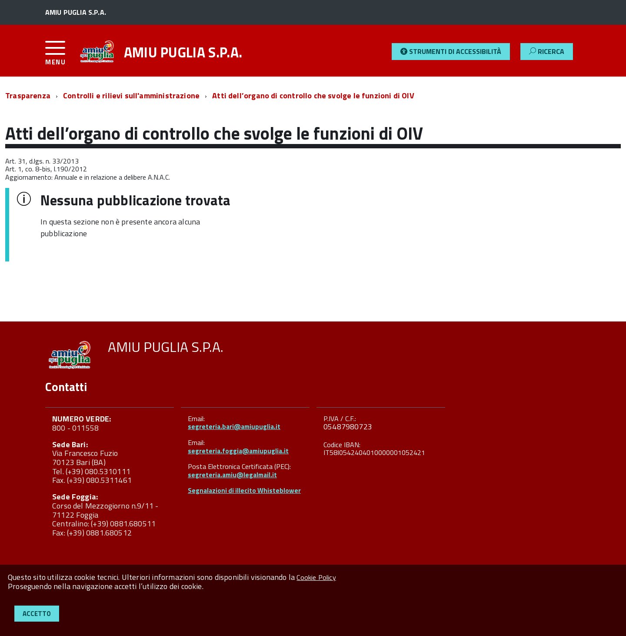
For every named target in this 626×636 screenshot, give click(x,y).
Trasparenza (27, 95)
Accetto (37, 614)
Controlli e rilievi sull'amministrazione (131, 95)
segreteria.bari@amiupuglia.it (234, 427)
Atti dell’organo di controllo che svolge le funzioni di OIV (313, 95)
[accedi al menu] (61, 56)
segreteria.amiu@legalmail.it (232, 475)
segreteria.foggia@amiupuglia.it (238, 451)
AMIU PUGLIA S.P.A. (183, 52)
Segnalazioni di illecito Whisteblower (244, 490)
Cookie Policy (316, 577)
